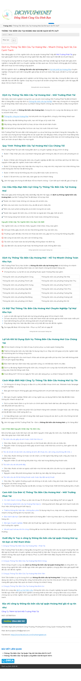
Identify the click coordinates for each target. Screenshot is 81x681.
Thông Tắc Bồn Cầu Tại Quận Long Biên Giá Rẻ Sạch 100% (28, 656)
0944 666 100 (14, 622)
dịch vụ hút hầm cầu (24, 591)
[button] (12, 41)
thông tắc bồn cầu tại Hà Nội (40, 102)
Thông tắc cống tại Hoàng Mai (16, 117)
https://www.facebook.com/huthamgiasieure (28, 635)
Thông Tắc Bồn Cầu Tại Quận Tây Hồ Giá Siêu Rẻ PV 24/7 (27, 654)
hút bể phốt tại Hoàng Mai (60, 70)
